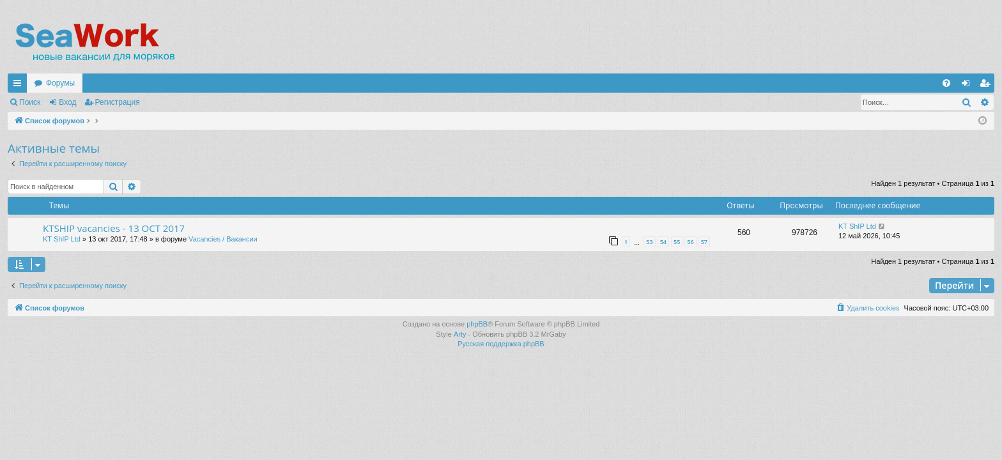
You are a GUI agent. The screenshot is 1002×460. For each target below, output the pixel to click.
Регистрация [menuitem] (987, 86)
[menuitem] (946, 83)
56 (690, 242)
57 (704, 242)
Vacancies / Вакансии (223, 239)
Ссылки (20, 86)
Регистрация (117, 102)
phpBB (477, 324)
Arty (460, 334)
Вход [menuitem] (968, 86)
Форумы (60, 83)
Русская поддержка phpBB (501, 344)
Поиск (29, 102)
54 (663, 242)
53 (649, 242)
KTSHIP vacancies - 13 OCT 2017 (114, 228)
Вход (67, 102)
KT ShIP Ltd (62, 239)
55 (677, 242)
